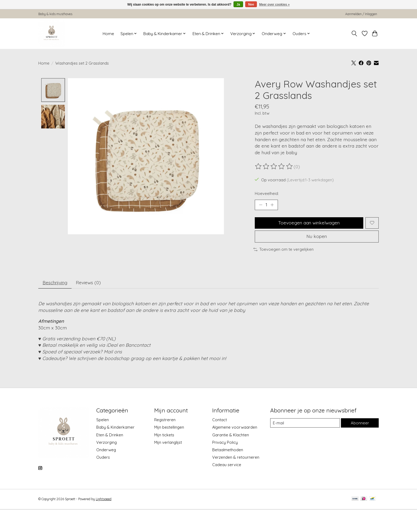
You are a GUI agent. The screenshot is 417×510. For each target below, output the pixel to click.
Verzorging (106, 443)
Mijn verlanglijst (168, 443)
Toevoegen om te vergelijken (283, 250)
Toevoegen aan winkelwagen (309, 223)
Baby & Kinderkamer (115, 428)
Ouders (103, 458)
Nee (251, 4)
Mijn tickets (164, 435)
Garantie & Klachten (230, 435)
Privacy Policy (225, 443)
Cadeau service (226, 465)
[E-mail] (305, 424)
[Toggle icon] (354, 33)
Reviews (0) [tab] (89, 283)
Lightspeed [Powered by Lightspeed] (103, 500)
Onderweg (106, 450)
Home (108, 33)
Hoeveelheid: (267, 193)
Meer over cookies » (274, 4)
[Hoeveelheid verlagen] (260, 204)
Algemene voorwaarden (234, 428)
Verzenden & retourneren (235, 458)
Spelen (102, 420)
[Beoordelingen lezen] (274, 166)
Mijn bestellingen (169, 428)
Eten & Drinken (109, 435)
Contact (219, 420)
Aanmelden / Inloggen (361, 14)
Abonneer (360, 424)
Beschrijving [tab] (56, 283)
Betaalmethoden (227, 450)
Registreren (165, 420)
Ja (238, 4)
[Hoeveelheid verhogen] (272, 204)
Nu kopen (316, 237)
